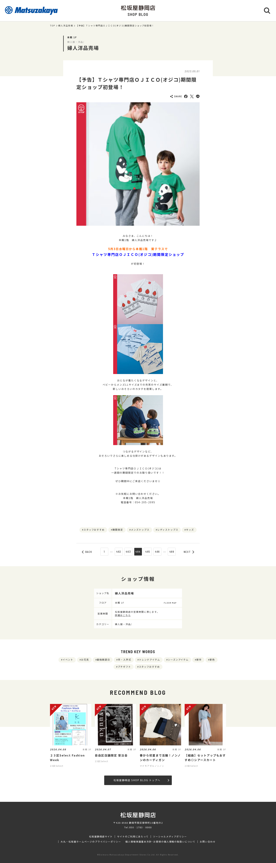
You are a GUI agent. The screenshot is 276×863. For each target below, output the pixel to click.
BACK (87, 551)
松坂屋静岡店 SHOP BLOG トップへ (141, 780)
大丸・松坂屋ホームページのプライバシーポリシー (91, 841)
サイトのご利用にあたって (133, 836)
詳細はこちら (123, 615)
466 (157, 551)
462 (118, 551)
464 (138, 551)
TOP (52, 25)
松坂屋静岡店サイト (101, 836)
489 (171, 551)
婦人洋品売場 (65, 25)
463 (128, 551)
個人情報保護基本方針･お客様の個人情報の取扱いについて (160, 841)
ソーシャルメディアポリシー (170, 836)
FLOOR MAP (170, 602)
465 (147, 551)
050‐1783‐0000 (140, 827)
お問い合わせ (208, 841)
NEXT (189, 551)
